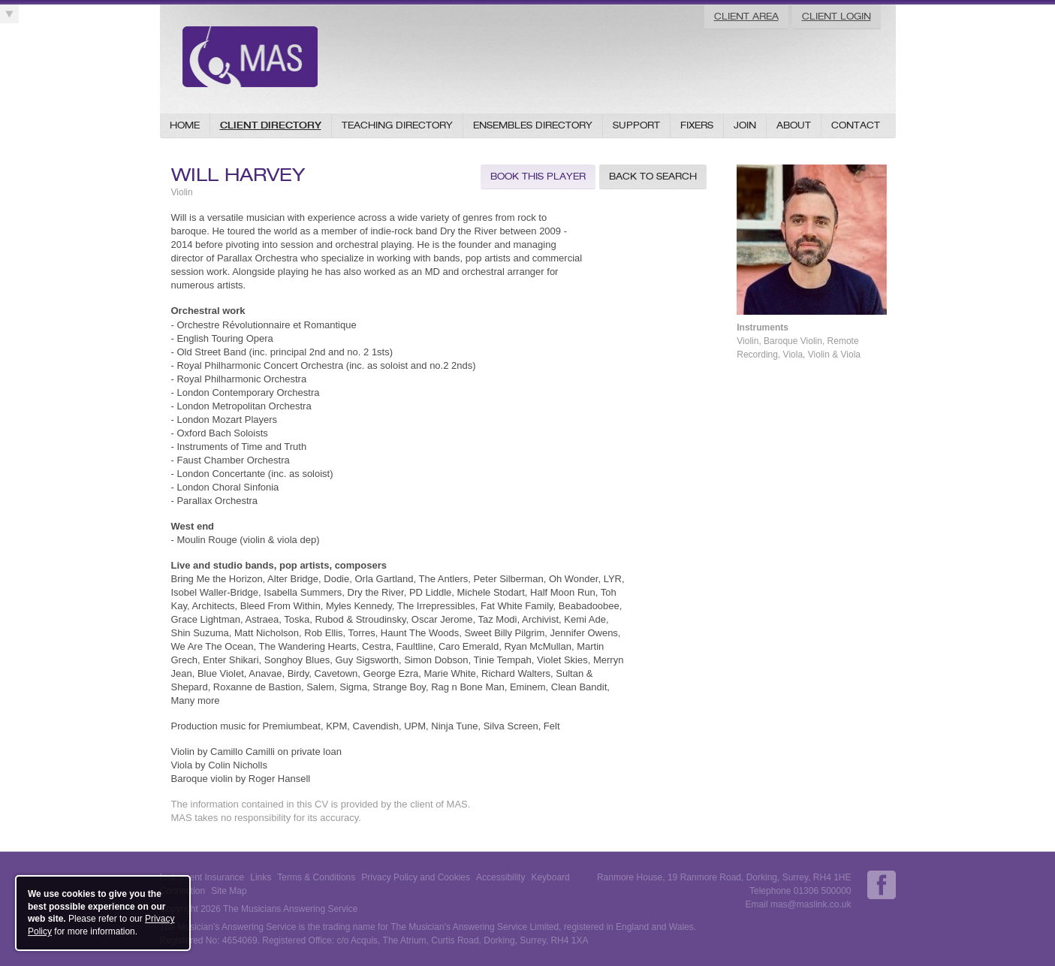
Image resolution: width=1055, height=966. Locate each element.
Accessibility (500, 877)
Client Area (746, 16)
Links (260, 877)
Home (185, 125)
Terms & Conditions (316, 877)
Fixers (696, 125)
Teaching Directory (397, 125)
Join (745, 125)
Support (636, 125)
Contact (855, 125)
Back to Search (653, 176)
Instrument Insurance (202, 877)
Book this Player (538, 176)
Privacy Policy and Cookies (415, 877)
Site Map (228, 891)
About (793, 125)
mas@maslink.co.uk (811, 904)
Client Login (836, 16)
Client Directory (270, 125)
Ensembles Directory (532, 125)
